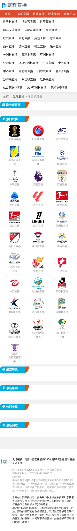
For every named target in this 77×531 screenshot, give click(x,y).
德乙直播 (40, 46)
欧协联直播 (47, 79)
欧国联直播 (29, 79)
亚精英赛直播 (59, 87)
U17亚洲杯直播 (37, 87)
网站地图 (17, 476)
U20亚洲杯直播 (13, 87)
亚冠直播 (9, 63)
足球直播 (38, 13)
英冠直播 (40, 38)
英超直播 (24, 38)
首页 (8, 13)
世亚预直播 (47, 21)
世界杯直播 (10, 21)
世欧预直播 (29, 21)
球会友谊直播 (11, 30)
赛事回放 (69, 13)
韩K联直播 (62, 71)
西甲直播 (9, 46)
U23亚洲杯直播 (28, 63)
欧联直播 (9, 38)
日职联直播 (44, 71)
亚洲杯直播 (47, 54)
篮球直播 (23, 13)
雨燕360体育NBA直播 (52, 459)
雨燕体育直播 (32, 459)
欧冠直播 (51, 30)
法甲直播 (55, 46)
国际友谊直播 (33, 30)
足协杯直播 (26, 71)
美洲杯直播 (10, 54)
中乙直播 (9, 71)
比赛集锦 (54, 13)
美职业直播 (29, 54)
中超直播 (48, 63)
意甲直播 (55, 38)
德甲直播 (24, 46)
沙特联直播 (10, 79)
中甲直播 (64, 63)
